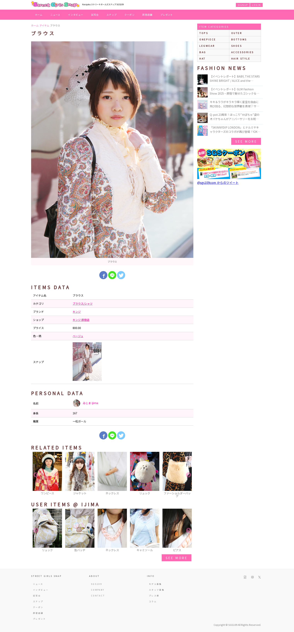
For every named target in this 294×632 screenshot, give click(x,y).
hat (202, 58)
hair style (240, 58)
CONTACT (98, 595)
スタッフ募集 (156, 589)
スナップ (111, 14)
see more (177, 557)
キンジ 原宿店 (81, 320)
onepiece (207, 39)
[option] (112, 153)
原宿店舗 (147, 14)
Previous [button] (36, 475)
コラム (153, 601)
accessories (242, 52)
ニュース (55, 14)
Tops (203, 33)
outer (236, 33)
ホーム (39, 14)
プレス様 (154, 595)
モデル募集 (155, 584)
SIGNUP (243, 4)
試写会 (95, 14)
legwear (207, 45)
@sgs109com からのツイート (218, 182)
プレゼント (166, 14)
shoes (236, 45)
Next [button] (188, 475)
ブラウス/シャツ (83, 303)
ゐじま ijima (85, 403)
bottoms (239, 39)
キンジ (77, 312)
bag (202, 52)
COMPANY (98, 589)
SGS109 (96, 584)
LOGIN (256, 4)
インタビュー (75, 14)
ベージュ (78, 336)
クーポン (129, 14)
